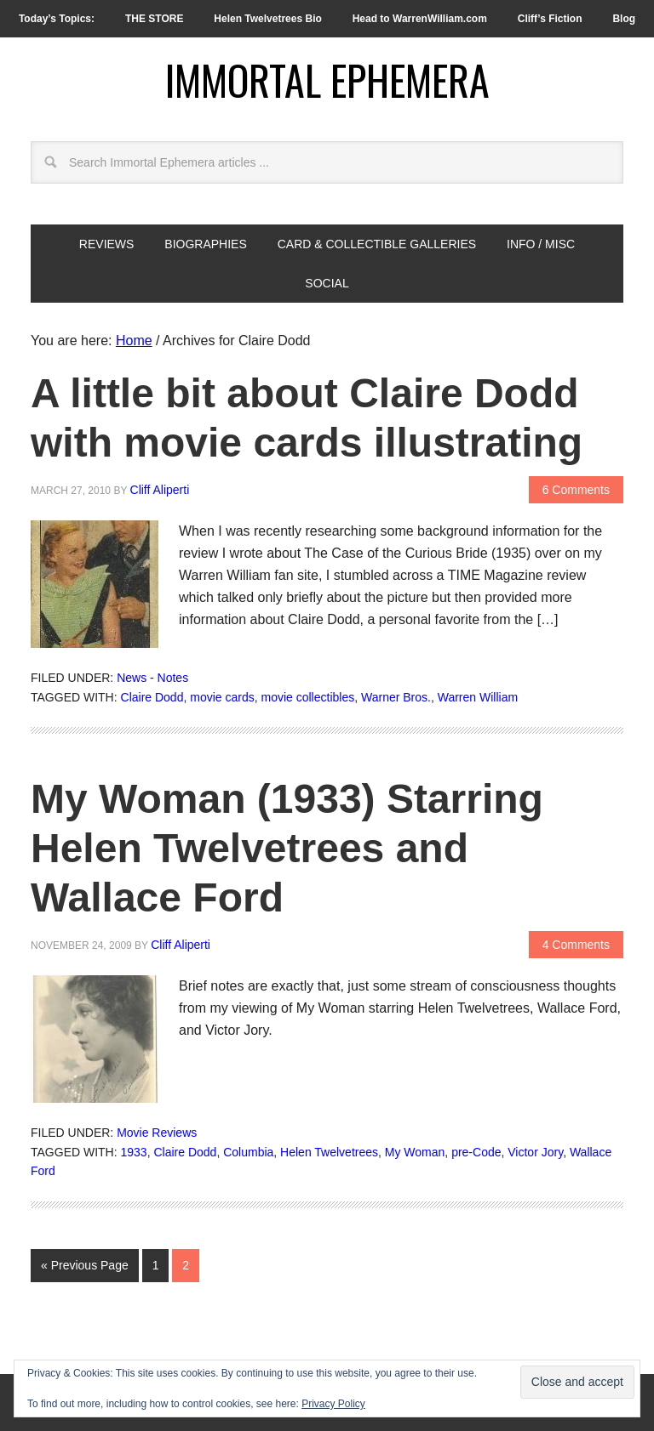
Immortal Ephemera (327, 79)
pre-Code (476, 1152)
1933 (134, 1152)
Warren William (478, 697)
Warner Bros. (396, 697)
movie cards (222, 697)
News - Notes (152, 677)
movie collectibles (307, 697)
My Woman (415, 1152)
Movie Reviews (157, 1132)
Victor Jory (535, 1152)
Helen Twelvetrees (329, 1152)
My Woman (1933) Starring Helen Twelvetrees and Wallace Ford (287, 847)
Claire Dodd (152, 697)
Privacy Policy (333, 1404)
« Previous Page (85, 1265)
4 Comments (576, 944)
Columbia (248, 1152)
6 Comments (576, 490)
